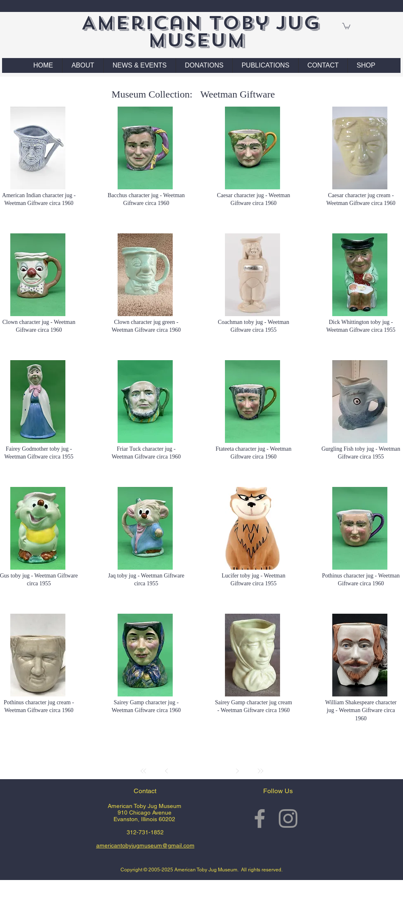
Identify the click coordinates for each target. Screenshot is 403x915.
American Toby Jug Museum (200, 31)
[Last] (260, 771)
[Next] (237, 771)
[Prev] (166, 771)
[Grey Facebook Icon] (259, 818)
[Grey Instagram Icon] (288, 818)
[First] (143, 771)
